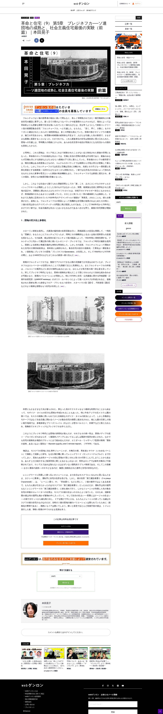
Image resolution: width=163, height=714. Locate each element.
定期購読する (125, 3)
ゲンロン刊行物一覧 (128, 303)
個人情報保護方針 (31, 699)
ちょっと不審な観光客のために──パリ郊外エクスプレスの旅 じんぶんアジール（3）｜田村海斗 (128, 163)
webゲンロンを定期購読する (128, 309)
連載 (117, 168)
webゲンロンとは (31, 691)
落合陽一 (104, 668)
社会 (117, 155)
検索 (138, 18)
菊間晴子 (126, 100)
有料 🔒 (37, 17)
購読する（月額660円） (65, 532)
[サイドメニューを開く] (23, 3)
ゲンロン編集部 (121, 236)
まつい (125, 179)
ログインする (66, 526)
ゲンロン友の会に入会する (65, 543)
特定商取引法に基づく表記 (34, 694)
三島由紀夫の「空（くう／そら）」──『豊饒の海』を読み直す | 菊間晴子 (128, 95)
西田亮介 (23, 668)
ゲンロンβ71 (25, 17)
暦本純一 (92, 668)
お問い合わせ (30, 704)
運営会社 (28, 702)
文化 (32, 17)
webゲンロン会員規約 (33, 696)
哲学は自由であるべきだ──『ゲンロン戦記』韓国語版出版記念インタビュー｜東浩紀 (128, 125)
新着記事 (118, 116)
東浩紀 (35, 668)
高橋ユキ (126, 116)
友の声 (73, 10)
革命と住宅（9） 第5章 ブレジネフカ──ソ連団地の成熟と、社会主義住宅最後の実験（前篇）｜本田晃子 (128, 74)
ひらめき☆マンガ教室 (51, 671)
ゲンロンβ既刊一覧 (128, 297)
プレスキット (30, 707)
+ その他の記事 (46, 607)
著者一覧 (128, 29)
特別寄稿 (118, 100)
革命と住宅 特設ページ (125, 57)
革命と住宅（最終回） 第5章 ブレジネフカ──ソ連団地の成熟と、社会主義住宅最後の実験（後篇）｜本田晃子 (128, 65)
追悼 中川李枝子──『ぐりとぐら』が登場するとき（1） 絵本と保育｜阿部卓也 (128, 138)
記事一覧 (128, 24)
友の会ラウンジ (91, 10)
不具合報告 (129, 319)
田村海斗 (123, 168)
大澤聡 (30, 668)
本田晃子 (24, 36)
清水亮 (98, 668)
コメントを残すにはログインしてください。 (66, 632)
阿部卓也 (123, 144)
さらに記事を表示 (128, 81)
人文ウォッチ (81, 10)
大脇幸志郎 (124, 155)
